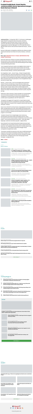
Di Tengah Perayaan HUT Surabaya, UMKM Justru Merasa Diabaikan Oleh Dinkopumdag (21, 151)
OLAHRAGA (13, 199)
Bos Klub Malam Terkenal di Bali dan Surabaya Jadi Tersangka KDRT (18, 335)
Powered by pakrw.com (16, 411)
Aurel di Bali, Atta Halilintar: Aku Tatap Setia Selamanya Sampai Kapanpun (7, 384)
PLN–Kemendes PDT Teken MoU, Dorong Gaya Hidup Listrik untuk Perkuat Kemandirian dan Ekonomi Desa (21, 191)
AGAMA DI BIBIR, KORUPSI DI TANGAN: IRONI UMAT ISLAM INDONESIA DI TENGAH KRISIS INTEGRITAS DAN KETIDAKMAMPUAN (16, 247)
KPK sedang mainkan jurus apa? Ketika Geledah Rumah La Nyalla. (14, 243)
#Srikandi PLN (4, 142)
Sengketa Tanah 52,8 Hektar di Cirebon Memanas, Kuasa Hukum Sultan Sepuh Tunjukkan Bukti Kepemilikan (16, 312)
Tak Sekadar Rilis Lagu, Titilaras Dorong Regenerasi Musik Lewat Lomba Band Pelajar (16, 374)
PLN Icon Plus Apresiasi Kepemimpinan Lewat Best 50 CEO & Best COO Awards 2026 (21, 171)
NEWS (12, 148)
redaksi (5, 139)
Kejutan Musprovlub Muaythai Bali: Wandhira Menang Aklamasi (21, 201)
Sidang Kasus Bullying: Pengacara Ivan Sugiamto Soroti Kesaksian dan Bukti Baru (19, 329)
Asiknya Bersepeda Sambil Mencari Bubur (24, 384)
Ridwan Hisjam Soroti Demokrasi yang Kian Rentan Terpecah (13, 240)
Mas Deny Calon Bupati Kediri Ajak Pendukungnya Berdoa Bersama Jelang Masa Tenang (15, 254)
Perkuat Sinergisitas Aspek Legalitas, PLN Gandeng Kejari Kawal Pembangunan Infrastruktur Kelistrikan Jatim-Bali (20, 181)
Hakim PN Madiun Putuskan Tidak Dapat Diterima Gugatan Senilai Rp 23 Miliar (19, 316)
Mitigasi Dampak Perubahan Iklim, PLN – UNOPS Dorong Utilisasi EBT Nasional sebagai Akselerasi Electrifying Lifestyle (21, 161)
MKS (7, 9)
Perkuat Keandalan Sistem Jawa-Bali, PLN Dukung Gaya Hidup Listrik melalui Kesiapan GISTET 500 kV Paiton (17, 288)
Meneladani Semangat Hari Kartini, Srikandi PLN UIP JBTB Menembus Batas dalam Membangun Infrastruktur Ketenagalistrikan (16, 292)
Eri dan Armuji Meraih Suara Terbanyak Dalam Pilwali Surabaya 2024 (14, 250)
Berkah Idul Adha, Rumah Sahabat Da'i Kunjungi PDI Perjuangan (24, 395)
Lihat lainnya (16, 340)
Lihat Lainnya (16, 257)
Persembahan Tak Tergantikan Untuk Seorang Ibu (8, 395)
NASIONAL (11, 9)
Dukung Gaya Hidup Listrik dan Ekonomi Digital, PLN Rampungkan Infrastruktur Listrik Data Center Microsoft (16, 280)
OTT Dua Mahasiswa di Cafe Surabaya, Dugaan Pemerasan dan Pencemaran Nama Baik (17, 322)
